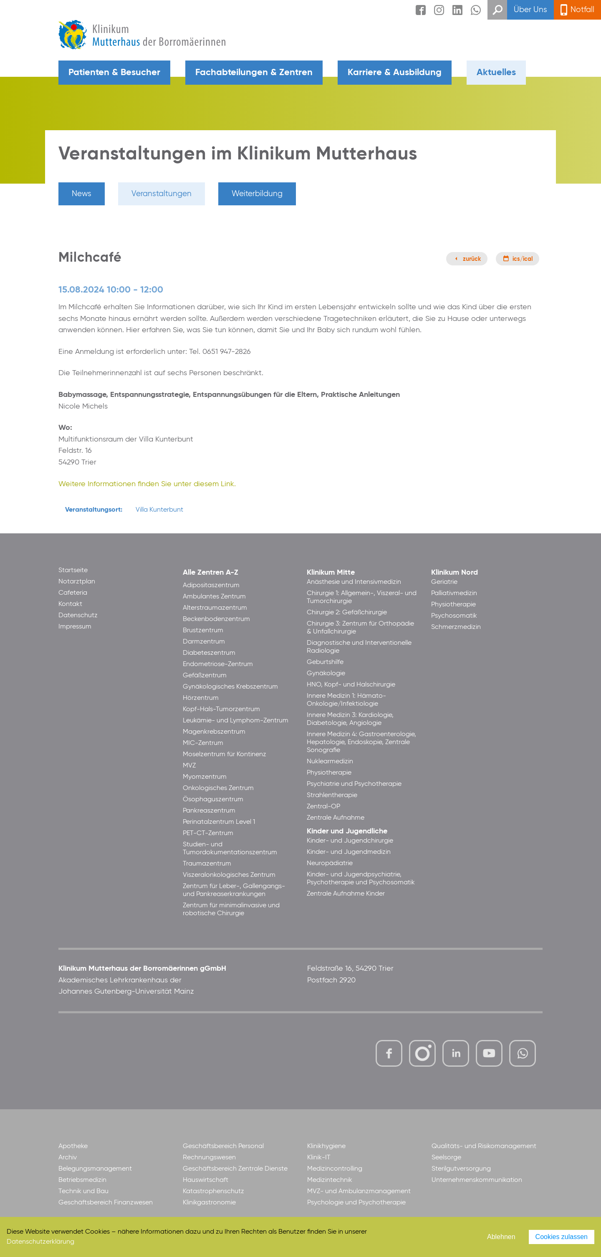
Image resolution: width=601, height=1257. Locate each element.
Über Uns (530, 10)
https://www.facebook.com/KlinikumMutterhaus (389, 1053)
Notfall (582, 10)
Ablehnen (501, 1236)
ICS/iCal (523, 259)
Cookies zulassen (561, 1236)
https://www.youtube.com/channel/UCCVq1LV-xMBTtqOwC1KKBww (490, 1055)
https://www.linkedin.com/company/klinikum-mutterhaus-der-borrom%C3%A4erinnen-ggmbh (456, 1056)
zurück (472, 259)
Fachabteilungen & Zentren (254, 72)
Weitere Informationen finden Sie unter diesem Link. (147, 484)
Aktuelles (496, 72)
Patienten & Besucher (114, 72)
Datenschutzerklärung (40, 1242)
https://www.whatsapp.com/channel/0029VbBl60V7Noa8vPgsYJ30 (522, 1053)
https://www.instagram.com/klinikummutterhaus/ (422, 1053)
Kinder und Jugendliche (347, 831)
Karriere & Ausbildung (395, 72)
